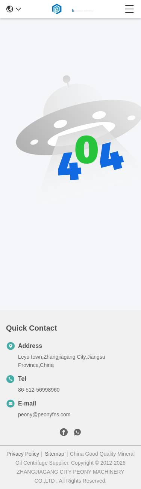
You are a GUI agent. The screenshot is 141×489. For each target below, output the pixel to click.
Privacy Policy (22, 454)
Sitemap (54, 454)
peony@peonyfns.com (44, 414)
